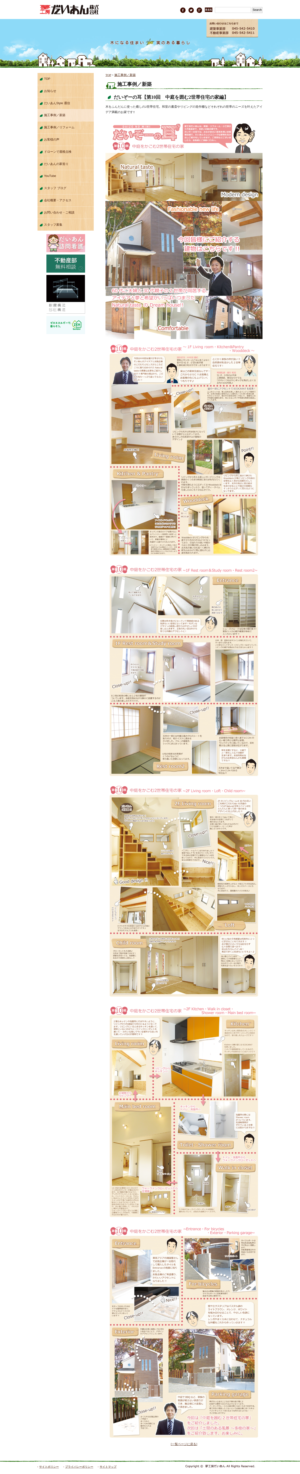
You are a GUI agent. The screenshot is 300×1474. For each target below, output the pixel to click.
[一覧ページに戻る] (184, 1444)
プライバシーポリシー (79, 1466)
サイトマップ (108, 1466)
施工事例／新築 (125, 75)
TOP (108, 75)
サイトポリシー (49, 1466)
